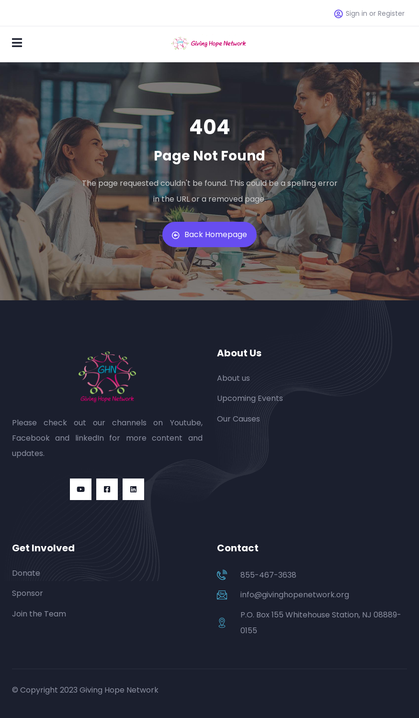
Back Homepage (209, 234)
